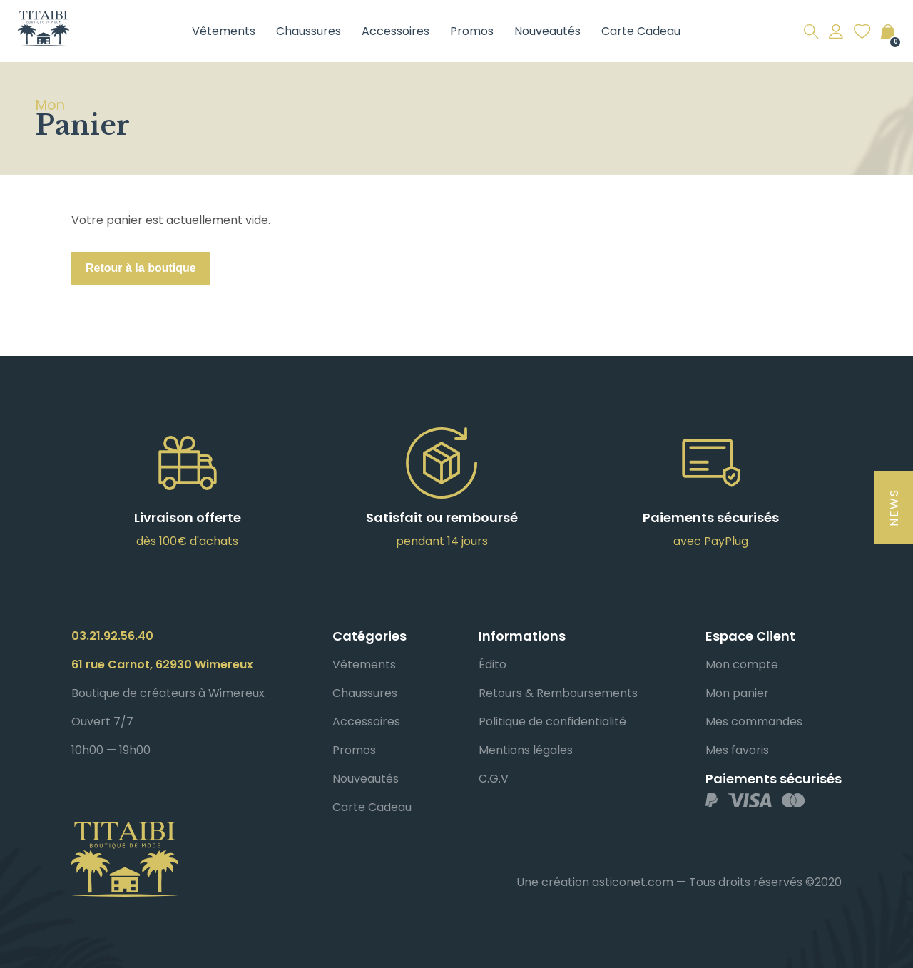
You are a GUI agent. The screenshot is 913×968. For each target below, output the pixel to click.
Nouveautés (547, 31)
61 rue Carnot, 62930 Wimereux (162, 664)
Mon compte (741, 664)
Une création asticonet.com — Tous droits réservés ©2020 (679, 882)
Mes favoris (737, 750)
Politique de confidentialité (552, 721)
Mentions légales (526, 750)
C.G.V (494, 778)
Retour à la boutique (141, 268)
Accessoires (395, 31)
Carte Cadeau (640, 31)
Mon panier (737, 693)
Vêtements (223, 31)
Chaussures (308, 31)
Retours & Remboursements (558, 693)
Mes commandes (753, 721)
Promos (472, 31)
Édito (492, 664)
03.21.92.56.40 (112, 636)
